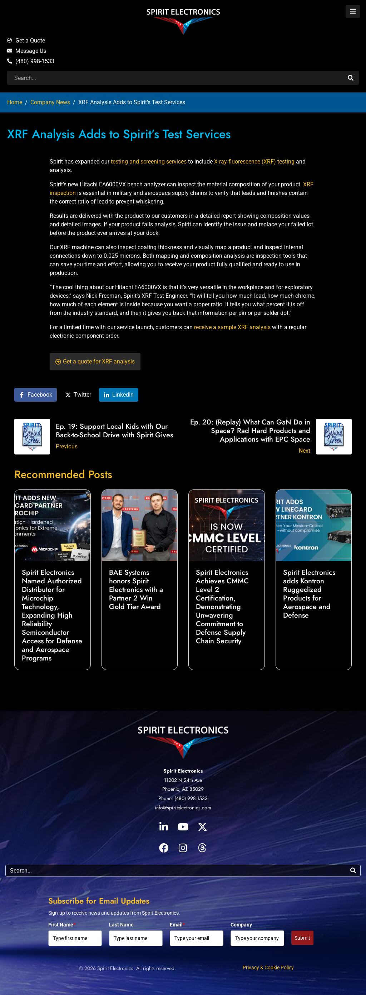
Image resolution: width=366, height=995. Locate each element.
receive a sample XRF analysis (232, 327)
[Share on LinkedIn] (118, 395)
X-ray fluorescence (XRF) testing (254, 161)
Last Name (121, 925)
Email (177, 925)
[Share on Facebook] (35, 395)
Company (241, 925)
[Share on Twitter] (78, 395)
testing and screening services (149, 161)
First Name (61, 925)
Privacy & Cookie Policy (268, 967)
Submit (302, 938)
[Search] (350, 78)
